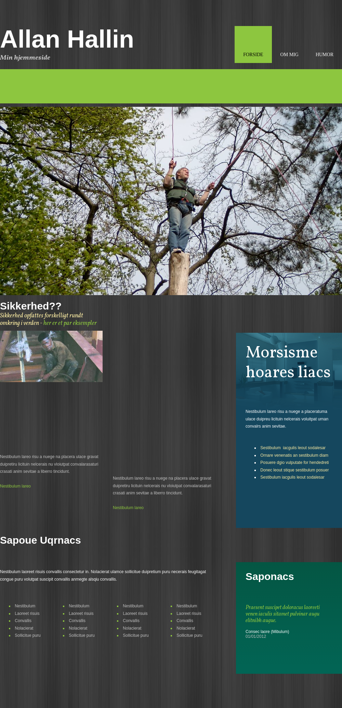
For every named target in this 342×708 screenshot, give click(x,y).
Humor (324, 54)
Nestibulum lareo (15, 486)
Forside (253, 54)
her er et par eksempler (70, 323)
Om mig (289, 54)
